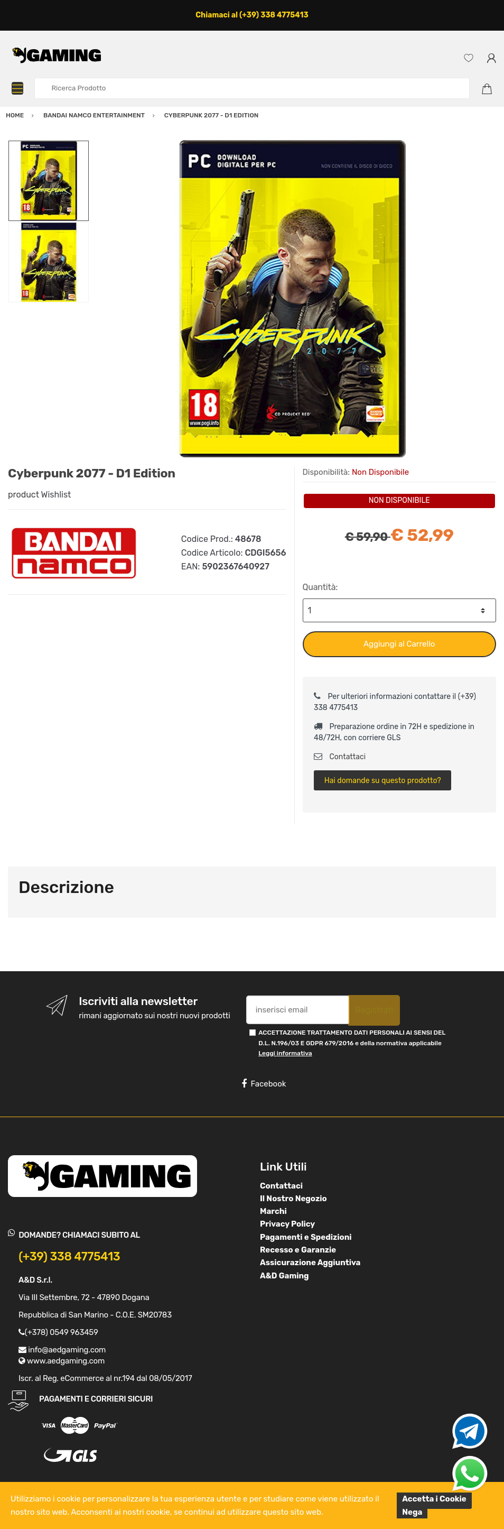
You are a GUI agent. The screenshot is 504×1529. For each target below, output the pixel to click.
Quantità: (320, 587)
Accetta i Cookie (434, 1499)
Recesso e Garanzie (298, 1250)
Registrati (374, 1010)
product (23, 495)
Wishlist (56, 495)
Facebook (263, 1084)
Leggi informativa (285, 1053)
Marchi (273, 1211)
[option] (292, 298)
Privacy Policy (287, 1224)
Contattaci (340, 756)
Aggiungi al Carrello (399, 644)
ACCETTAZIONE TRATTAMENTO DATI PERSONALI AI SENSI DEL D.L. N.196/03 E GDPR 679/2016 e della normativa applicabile (351, 1043)
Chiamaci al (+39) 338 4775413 (252, 15)
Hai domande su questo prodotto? (382, 780)
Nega (412, 1512)
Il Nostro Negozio (293, 1198)
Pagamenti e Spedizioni (306, 1237)
